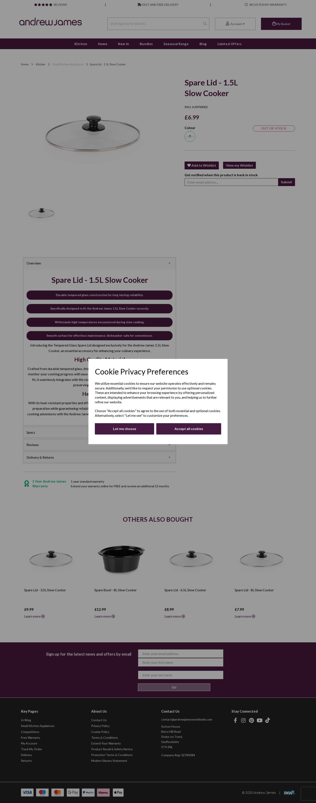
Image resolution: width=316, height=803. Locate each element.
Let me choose (124, 429)
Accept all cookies (188, 429)
